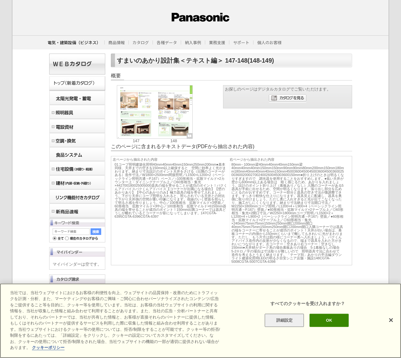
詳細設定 (284, 320)
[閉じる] (391, 320)
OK (329, 320)
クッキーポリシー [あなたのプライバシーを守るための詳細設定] (48, 347)
